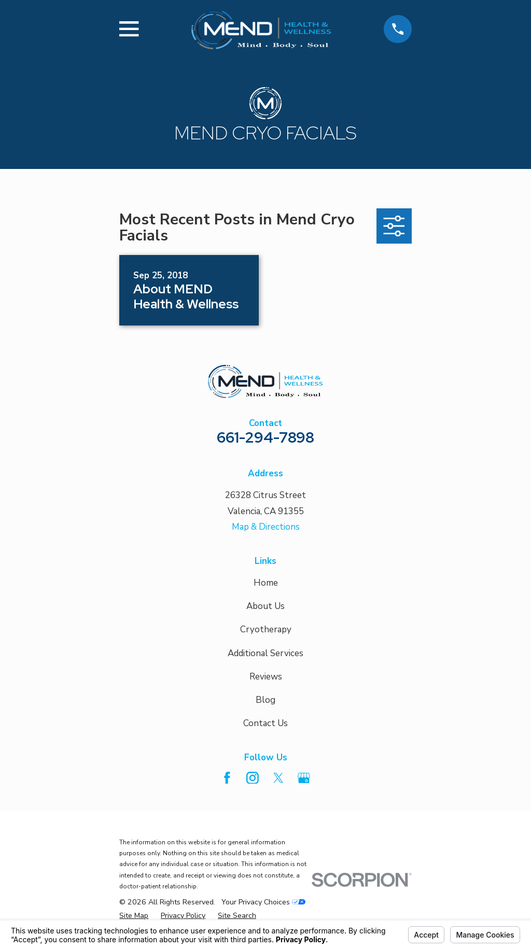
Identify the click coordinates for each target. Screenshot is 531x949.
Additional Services (265, 653)
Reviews (265, 677)
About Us (265, 606)
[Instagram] (252, 778)
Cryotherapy (265, 629)
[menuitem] (133, 916)
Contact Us (265, 723)
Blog (265, 700)
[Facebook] (227, 778)
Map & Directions (266, 527)
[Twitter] (278, 778)
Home (266, 583)
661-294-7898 (265, 437)
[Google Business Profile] (304, 778)
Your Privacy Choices (263, 902)
